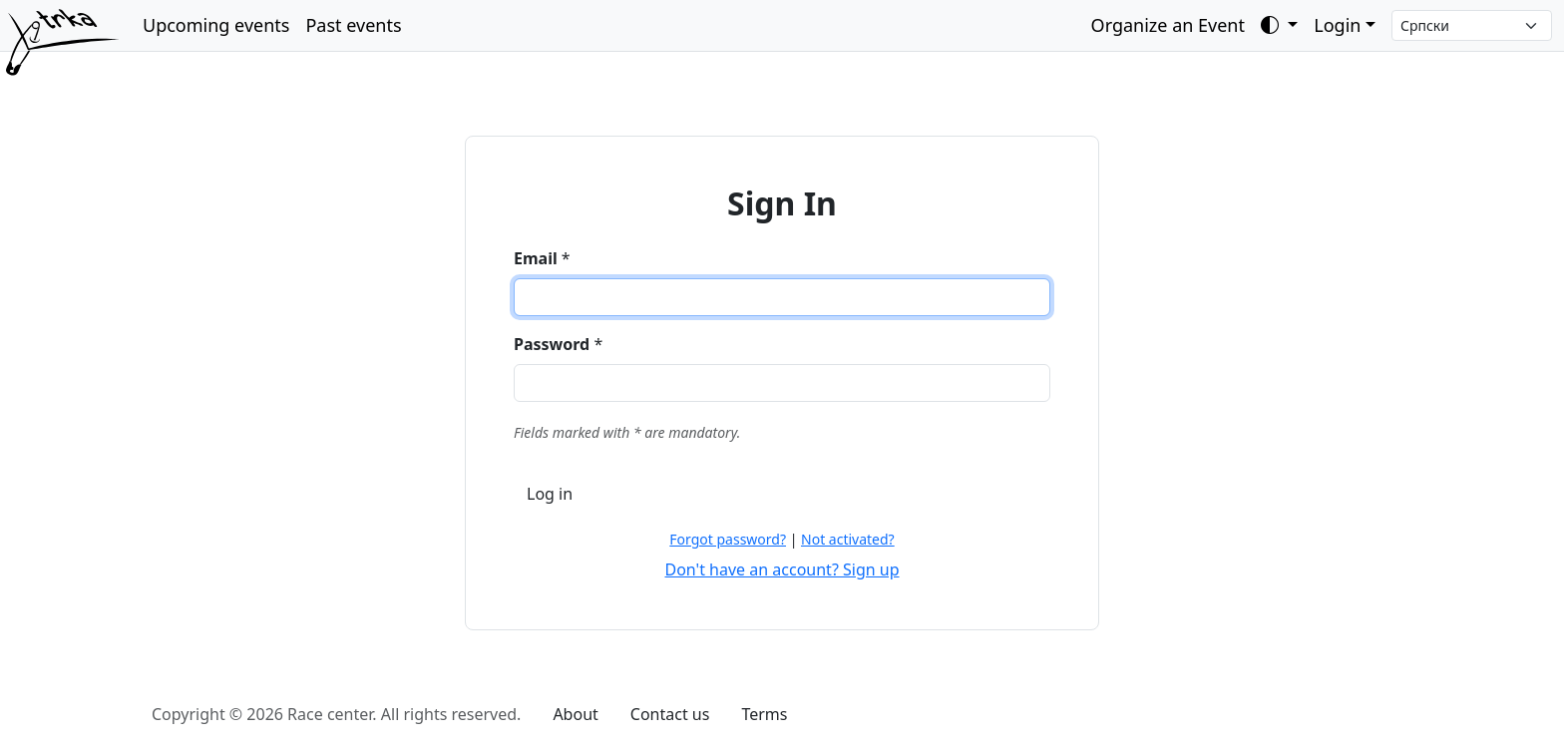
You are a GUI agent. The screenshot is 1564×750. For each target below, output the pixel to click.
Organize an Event (1168, 25)
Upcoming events (216, 25)
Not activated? (848, 539)
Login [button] (1337, 25)
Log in (550, 494)
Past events (353, 25)
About (575, 714)
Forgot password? (727, 539)
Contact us (670, 714)
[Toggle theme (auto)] (1279, 25)
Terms (764, 714)
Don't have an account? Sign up (781, 569)
